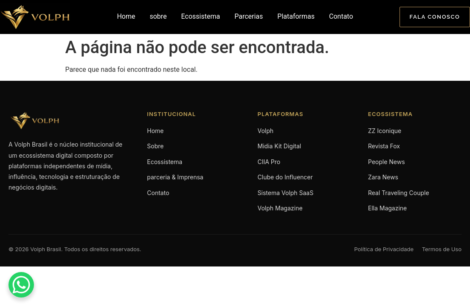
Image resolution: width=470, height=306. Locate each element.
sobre (157, 16)
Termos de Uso (442, 249)
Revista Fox (384, 146)
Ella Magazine (387, 208)
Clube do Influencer (285, 177)
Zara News (383, 177)
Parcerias (248, 16)
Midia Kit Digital (279, 146)
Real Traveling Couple (398, 192)
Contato (341, 16)
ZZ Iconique (384, 130)
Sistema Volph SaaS (286, 192)
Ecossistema (200, 16)
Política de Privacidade (384, 249)
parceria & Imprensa (175, 177)
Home (126, 16)
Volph (266, 130)
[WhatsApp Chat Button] (21, 285)
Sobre (155, 146)
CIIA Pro (269, 161)
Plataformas (296, 16)
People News (386, 161)
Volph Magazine (280, 208)
